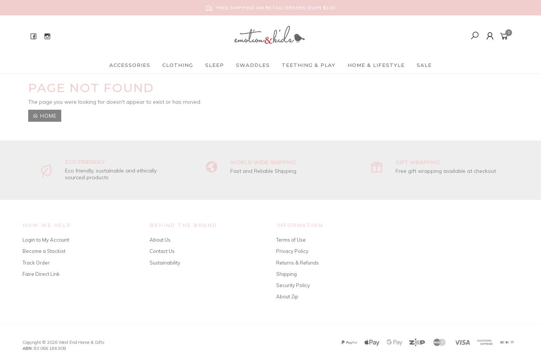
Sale (424, 65)
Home (45, 115)
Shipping (286, 274)
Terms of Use (291, 240)
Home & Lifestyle (376, 65)
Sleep (214, 65)
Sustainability (165, 263)
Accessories (129, 65)
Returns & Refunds (297, 263)
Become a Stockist (44, 251)
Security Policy (293, 285)
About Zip (287, 296)
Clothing (177, 65)
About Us (160, 240)
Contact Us (162, 251)
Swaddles (253, 65)
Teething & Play (308, 65)
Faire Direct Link (41, 274)
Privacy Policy (292, 251)
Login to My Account (46, 240)
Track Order (36, 263)
